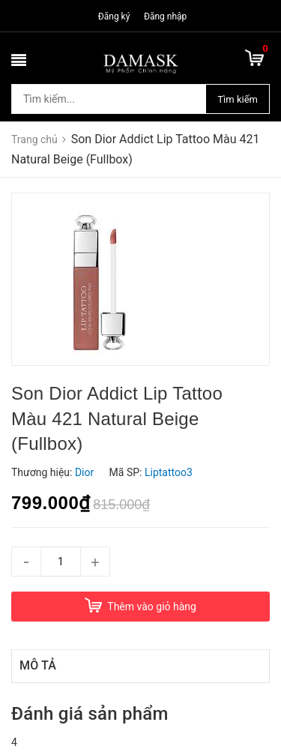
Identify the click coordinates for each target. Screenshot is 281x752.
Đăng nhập (165, 16)
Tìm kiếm (237, 99)
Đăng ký (114, 16)
